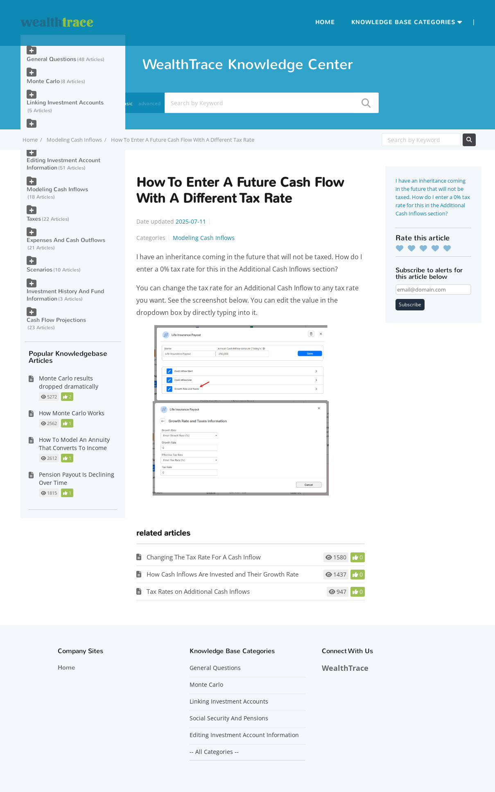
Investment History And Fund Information (65, 295)
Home (325, 22)
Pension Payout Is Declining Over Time (76, 479)
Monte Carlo (43, 81)
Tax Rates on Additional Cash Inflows (198, 591)
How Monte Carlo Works (71, 413)
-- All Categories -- (214, 752)
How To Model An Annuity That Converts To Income (74, 444)
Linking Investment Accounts (65, 102)
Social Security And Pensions (229, 718)
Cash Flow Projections (56, 320)
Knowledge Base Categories (403, 22)
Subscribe (410, 304)
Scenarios (39, 270)
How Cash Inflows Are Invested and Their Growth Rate (222, 574)
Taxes (34, 219)
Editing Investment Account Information (63, 164)
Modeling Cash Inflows (74, 139)
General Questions (51, 59)
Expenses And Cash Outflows (66, 240)
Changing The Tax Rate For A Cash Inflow (204, 557)
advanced (149, 103)
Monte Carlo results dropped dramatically (68, 382)
